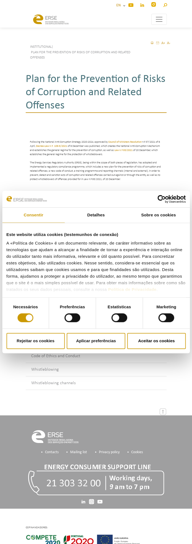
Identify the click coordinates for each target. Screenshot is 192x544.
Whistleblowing (45, 369)
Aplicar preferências (96, 340)
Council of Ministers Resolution (125, 142)
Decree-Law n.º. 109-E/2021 (51, 146)
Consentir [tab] (33, 215)
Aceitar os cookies (156, 340)
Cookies (137, 452)
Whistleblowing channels (53, 383)
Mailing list (78, 452)
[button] (165, 4)
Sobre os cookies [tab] (158, 215)
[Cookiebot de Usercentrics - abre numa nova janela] (161, 199)
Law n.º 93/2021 (123, 150)
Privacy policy (109, 452)
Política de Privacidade (132, 289)
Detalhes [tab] (96, 215)
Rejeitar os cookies (35, 340)
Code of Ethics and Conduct (55, 356)
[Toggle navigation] (159, 19)
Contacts (52, 452)
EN (119, 5)
